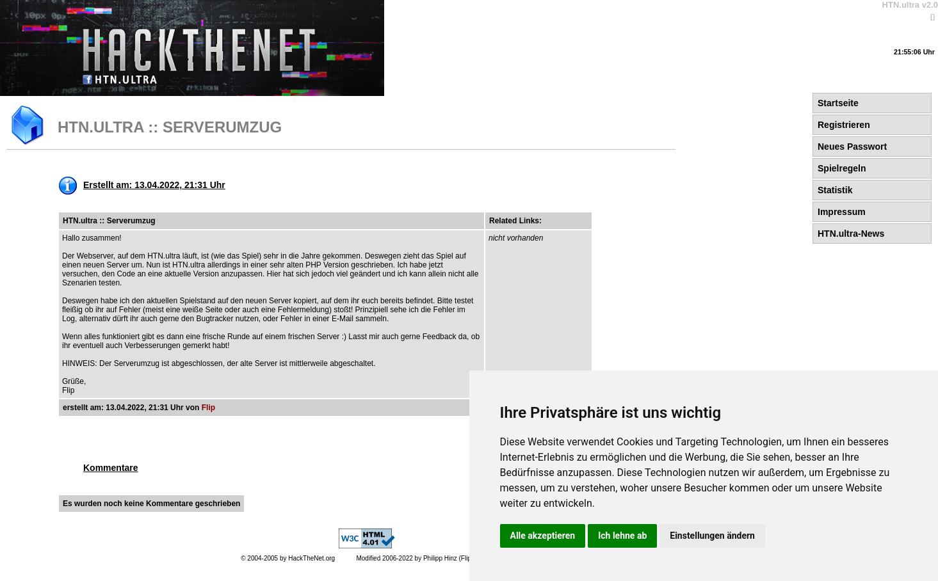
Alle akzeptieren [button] (543, 535)
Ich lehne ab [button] (622, 535)
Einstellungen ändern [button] (712, 535)
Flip (208, 407)
